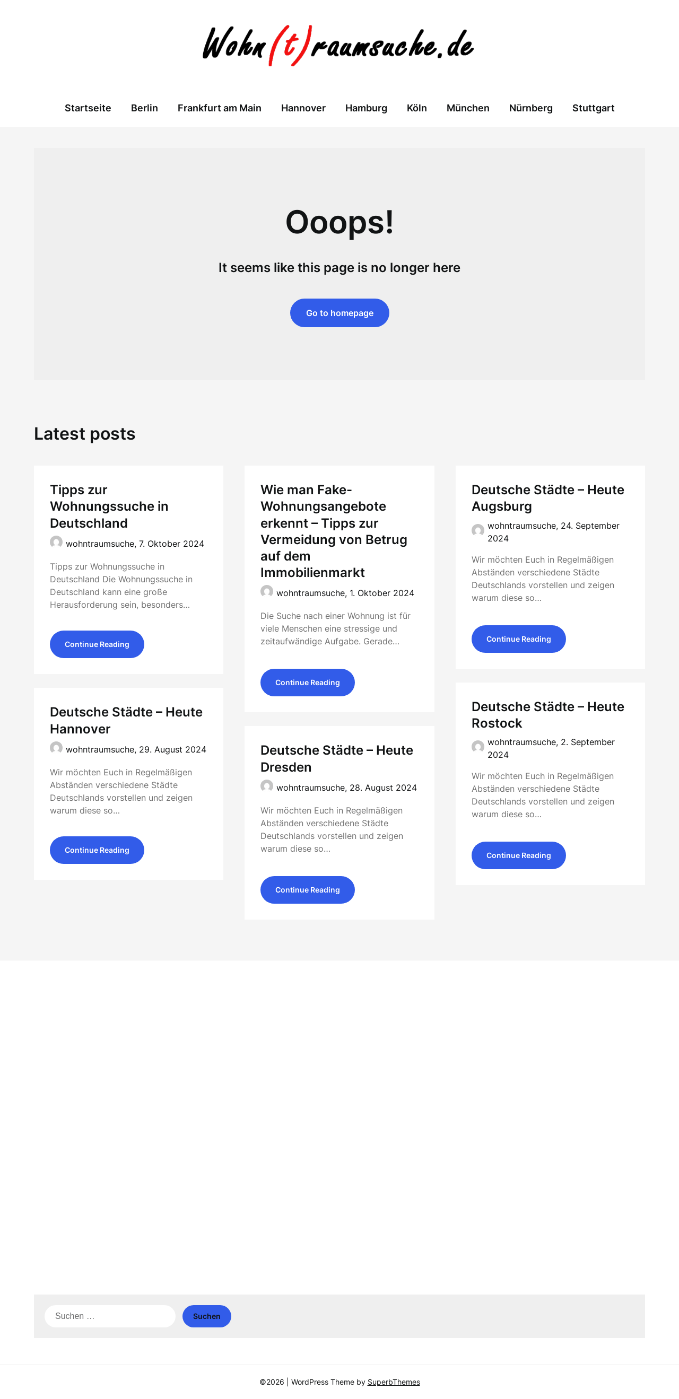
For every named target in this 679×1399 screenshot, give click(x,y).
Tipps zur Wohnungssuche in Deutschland (109, 506)
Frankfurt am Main (220, 107)
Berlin (144, 107)
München (468, 107)
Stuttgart (593, 107)
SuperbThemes (394, 1381)
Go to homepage (339, 313)
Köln (417, 107)
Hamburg (366, 107)
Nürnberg (531, 107)
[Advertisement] (339, 1050)
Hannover (303, 107)
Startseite (88, 107)
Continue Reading (97, 645)
